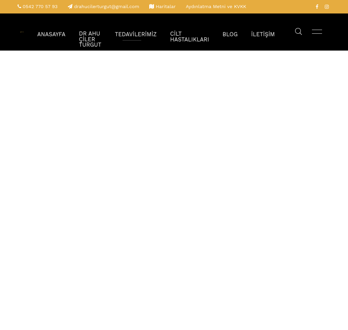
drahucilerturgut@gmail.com (106, 6)
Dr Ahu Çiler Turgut (110, 32)
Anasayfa (76, 32)
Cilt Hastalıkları (199, 32)
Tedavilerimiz (151, 32)
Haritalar (166, 6)
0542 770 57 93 (40, 6)
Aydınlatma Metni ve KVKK (216, 6)
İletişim (265, 32)
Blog (235, 32)
